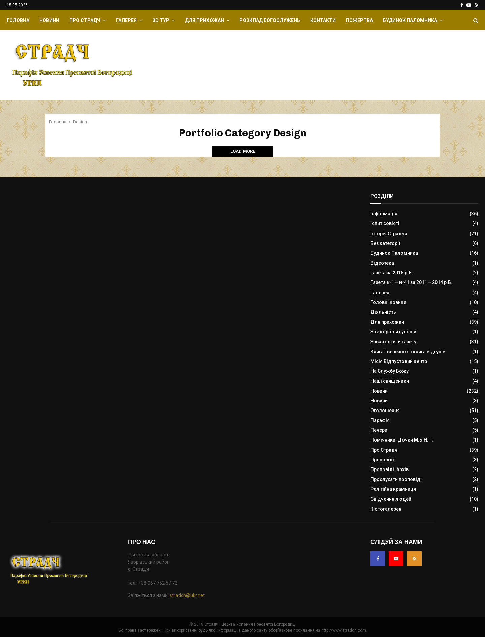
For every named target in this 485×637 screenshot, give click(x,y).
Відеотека (382, 263)
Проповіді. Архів (389, 469)
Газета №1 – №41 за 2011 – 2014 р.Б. (411, 282)
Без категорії (385, 243)
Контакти (323, 20)
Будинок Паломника (410, 20)
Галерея (126, 20)
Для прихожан (204, 20)
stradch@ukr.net (187, 595)
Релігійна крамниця (393, 489)
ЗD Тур (160, 20)
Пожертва (359, 20)
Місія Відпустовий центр (398, 361)
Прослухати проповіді (396, 479)
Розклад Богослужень (269, 20)
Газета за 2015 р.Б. (391, 272)
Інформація (383, 213)
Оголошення (385, 410)
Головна (18, 20)
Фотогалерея (385, 509)
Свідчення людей (390, 499)
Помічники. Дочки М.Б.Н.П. (401, 440)
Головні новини (388, 302)
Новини (49, 20)
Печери (378, 430)
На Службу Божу (389, 371)
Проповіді (382, 459)
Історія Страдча (388, 233)
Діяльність (383, 312)
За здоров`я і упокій (393, 331)
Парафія (380, 420)
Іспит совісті (384, 223)
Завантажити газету (393, 341)
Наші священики (389, 381)
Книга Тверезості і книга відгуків (407, 351)
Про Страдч (84, 20)
